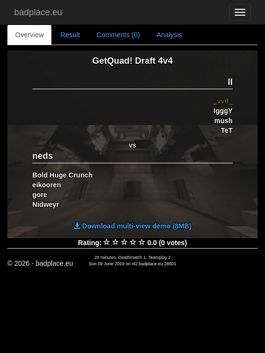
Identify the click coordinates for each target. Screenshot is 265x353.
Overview (29, 35)
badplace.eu (38, 12)
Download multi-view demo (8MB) (132, 226)
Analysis (169, 35)
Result (70, 35)
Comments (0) (118, 35)
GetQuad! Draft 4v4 (132, 61)
